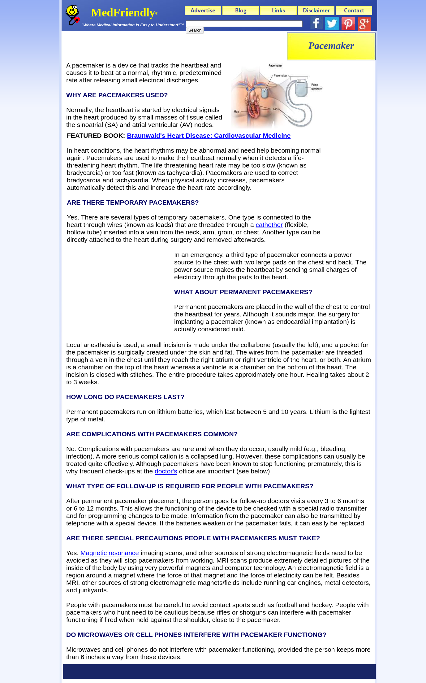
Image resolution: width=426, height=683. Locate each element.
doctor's (166, 471)
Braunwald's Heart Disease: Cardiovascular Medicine (208, 135)
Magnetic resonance (109, 552)
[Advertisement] (174, 46)
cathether (269, 224)
